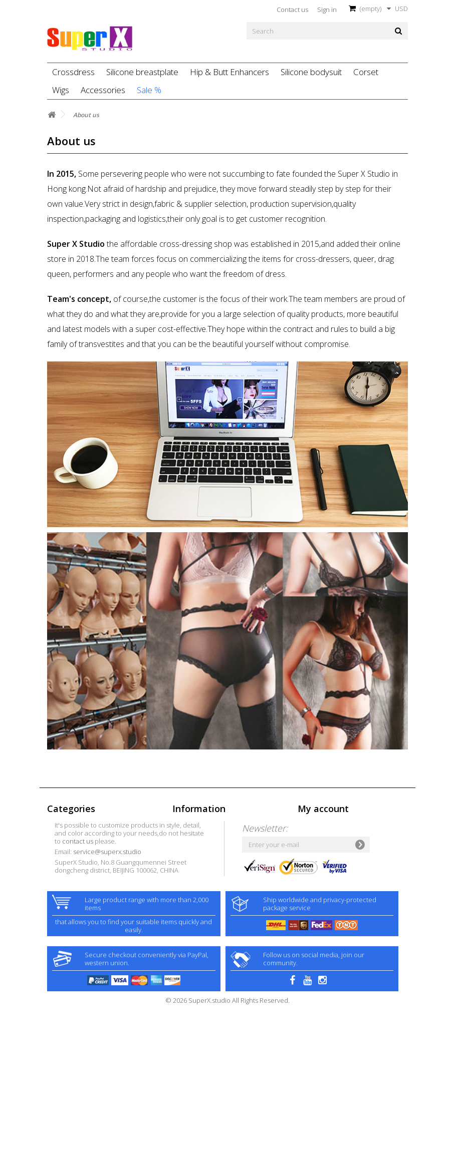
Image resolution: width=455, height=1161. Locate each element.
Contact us (292, 9)
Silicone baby (67, 898)
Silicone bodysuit (311, 72)
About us (185, 887)
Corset (365, 72)
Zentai (56, 856)
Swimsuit (60, 908)
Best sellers (189, 845)
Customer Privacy (198, 908)
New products (193, 835)
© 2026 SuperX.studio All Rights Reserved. (227, 1155)
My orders (313, 824)
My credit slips (319, 845)
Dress (55, 845)
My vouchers (317, 877)
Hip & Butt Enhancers (229, 72)
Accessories (103, 90)
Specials (184, 824)
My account (323, 809)
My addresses (318, 856)
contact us (202, 939)
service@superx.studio (232, 950)
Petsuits (59, 940)
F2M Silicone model (76, 919)
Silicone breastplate (142, 72)
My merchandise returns (334, 835)
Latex (55, 877)
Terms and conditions (204, 877)
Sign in (327, 9)
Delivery (184, 866)
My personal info (322, 866)
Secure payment (197, 898)
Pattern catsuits (70, 929)
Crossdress (73, 72)
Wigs (60, 90)
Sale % (149, 90)
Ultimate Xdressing (74, 887)
